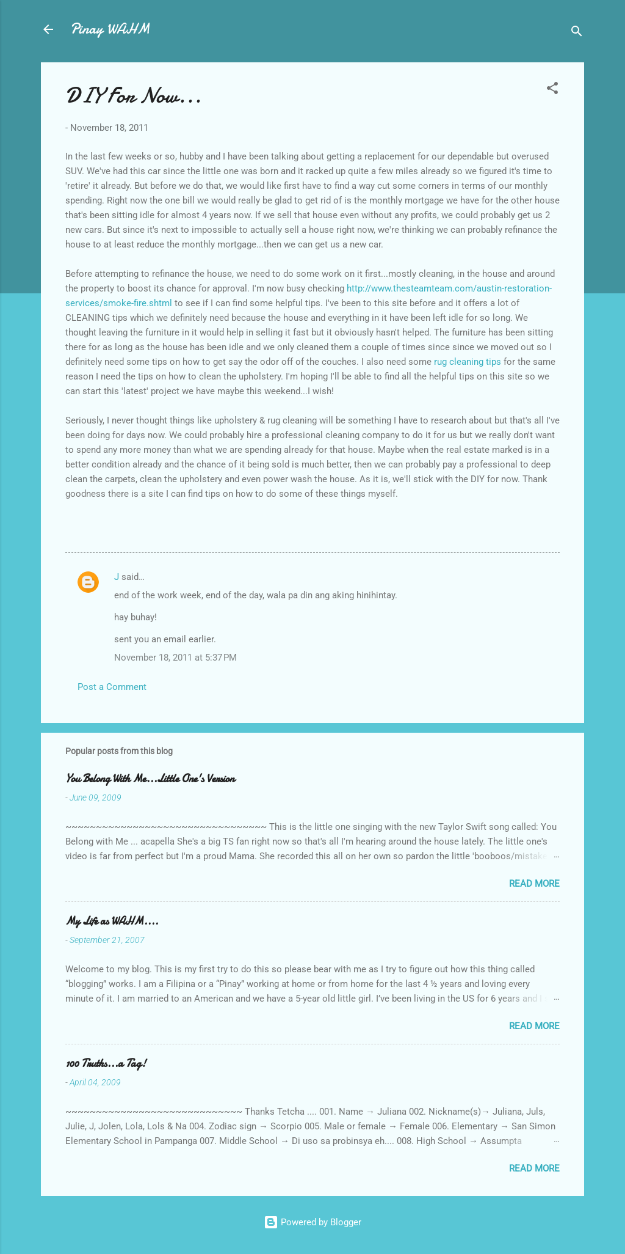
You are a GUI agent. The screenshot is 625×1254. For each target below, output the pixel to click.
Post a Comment (112, 686)
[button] (552, 90)
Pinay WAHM (110, 29)
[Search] (576, 33)
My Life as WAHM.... (111, 921)
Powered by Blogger (312, 1222)
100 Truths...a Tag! (105, 1063)
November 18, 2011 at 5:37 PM (175, 657)
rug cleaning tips (469, 361)
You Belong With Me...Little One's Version (149, 779)
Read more (534, 883)
